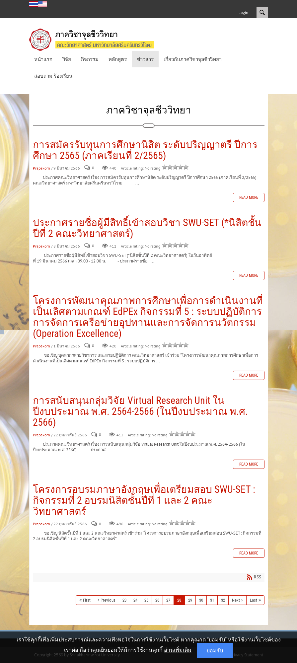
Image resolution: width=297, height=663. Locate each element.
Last (253, 600)
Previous (108, 600)
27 (168, 600)
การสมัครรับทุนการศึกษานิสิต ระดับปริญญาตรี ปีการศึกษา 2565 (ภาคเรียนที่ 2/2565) (145, 150)
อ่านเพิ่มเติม (177, 649)
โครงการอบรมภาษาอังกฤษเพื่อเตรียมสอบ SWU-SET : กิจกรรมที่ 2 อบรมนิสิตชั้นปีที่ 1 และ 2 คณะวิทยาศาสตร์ (144, 500)
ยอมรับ (215, 650)
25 (146, 600)
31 (212, 600)
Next (236, 600)
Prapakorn (41, 168)
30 (201, 600)
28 (179, 600)
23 (124, 600)
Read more (248, 197)
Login (243, 12)
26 (157, 600)
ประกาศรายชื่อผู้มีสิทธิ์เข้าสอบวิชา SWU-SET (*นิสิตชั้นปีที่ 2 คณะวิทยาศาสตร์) (147, 228)
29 (190, 600)
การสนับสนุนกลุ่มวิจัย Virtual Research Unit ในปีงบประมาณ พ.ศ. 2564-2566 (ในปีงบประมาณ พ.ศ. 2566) (140, 411)
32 (223, 600)
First (87, 600)
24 (135, 600)
